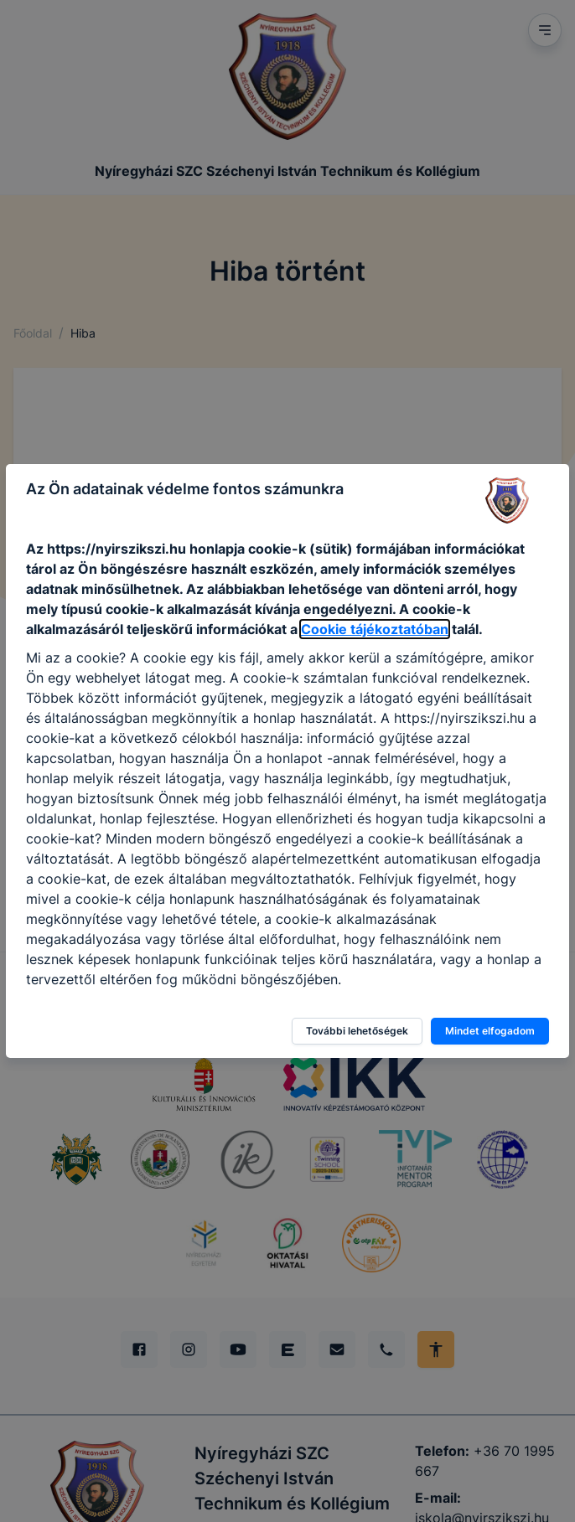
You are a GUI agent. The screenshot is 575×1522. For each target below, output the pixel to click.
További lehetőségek (357, 1030)
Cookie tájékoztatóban (374, 629)
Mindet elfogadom (490, 1030)
